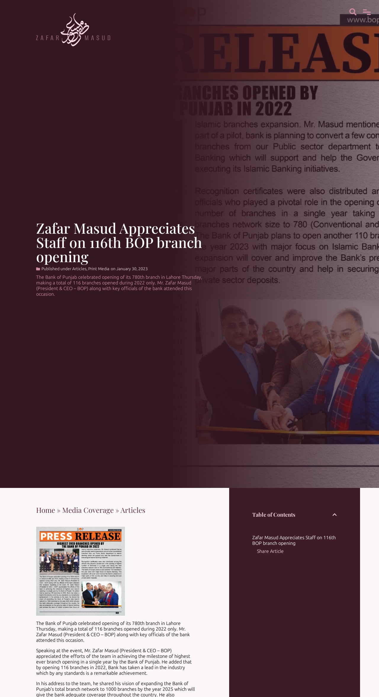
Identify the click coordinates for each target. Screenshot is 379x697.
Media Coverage (88, 510)
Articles (79, 268)
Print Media (98, 268)
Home (45, 510)
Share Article (270, 551)
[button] (334, 514)
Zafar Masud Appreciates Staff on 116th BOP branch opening (294, 540)
